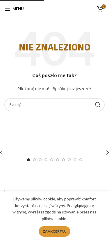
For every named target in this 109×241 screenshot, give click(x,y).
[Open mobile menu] (14, 9)
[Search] (54, 104)
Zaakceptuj (54, 231)
